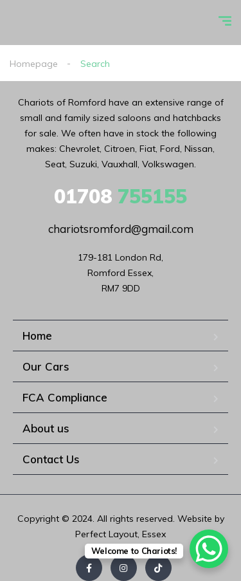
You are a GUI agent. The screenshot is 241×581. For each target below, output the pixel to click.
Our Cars (45, 366)
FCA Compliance (64, 397)
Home (37, 335)
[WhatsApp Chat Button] (209, 549)
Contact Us (51, 459)
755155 (120, 196)
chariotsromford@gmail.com (120, 228)
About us (45, 428)
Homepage (34, 63)
